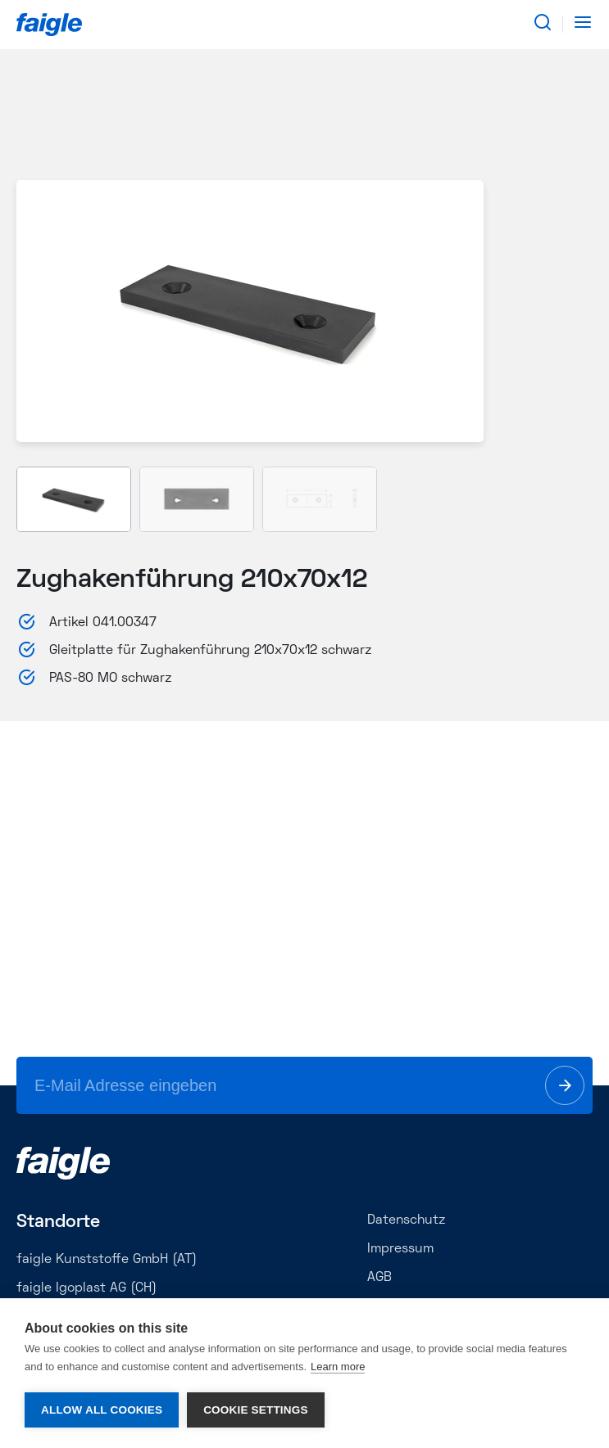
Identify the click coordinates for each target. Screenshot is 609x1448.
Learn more (338, 1366)
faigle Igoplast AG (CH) (86, 1288)
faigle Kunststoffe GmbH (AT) (106, 1259)
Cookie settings (255, 1410)
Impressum (400, 1249)
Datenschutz (406, 1220)
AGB (379, 1277)
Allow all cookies (101, 1410)
